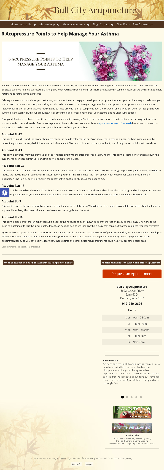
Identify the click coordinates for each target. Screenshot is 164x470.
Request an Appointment (132, 273)
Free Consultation (143, 24)
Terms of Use (113, 458)
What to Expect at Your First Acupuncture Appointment (38, 262)
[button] (4, 192)
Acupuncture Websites (41, 458)
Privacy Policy (126, 458)
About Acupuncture (74, 24)
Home (14, 24)
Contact (104, 24)
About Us (25, 24)
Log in (89, 464)
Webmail (76, 464)
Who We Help (47, 24)
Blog (95, 24)
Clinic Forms (124, 24)
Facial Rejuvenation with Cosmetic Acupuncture (130, 262)
